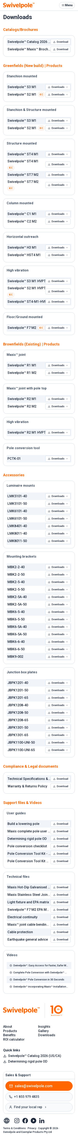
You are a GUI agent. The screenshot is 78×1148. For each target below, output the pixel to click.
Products (10, 1031)
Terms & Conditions (14, 1128)
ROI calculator (14, 1039)
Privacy (32, 1128)
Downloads (58, 87)
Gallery (43, 1031)
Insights (44, 1027)
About (7, 1027)
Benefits (9, 1035)
